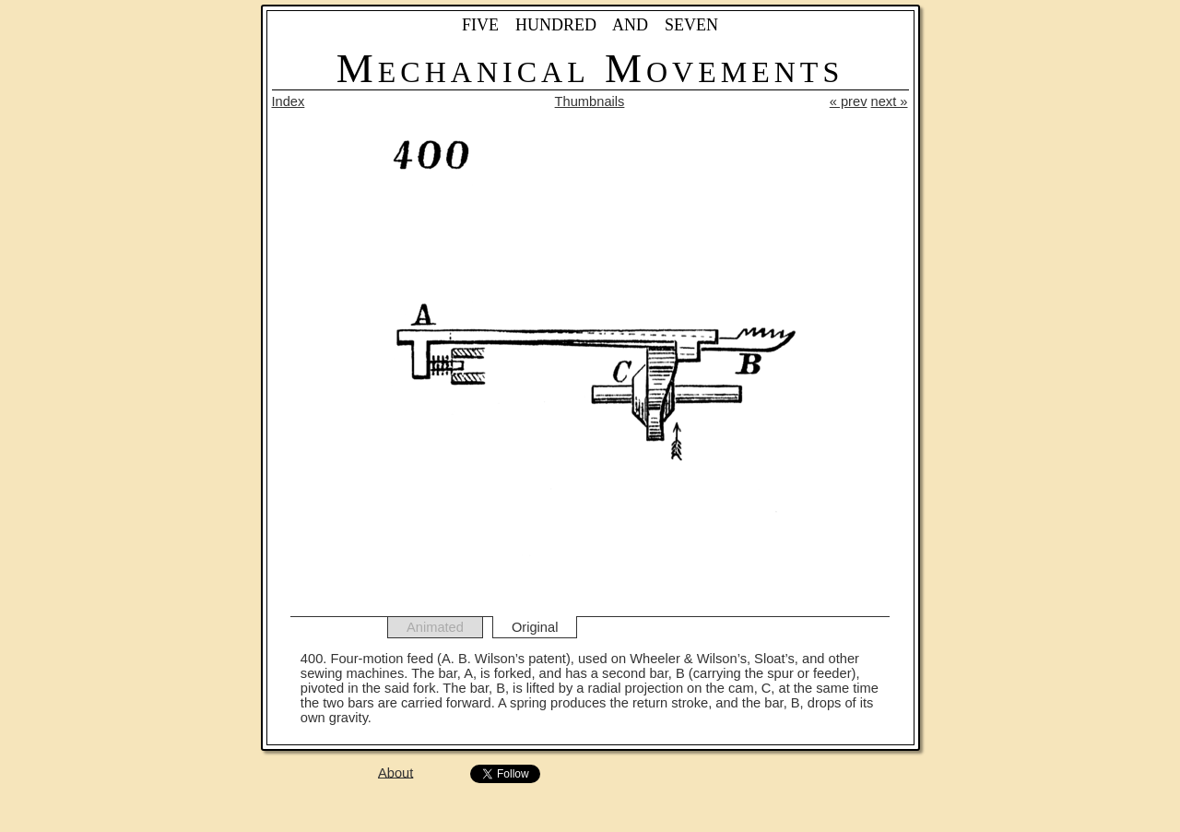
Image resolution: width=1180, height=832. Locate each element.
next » (889, 101)
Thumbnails (590, 101)
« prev (848, 101)
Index (288, 101)
